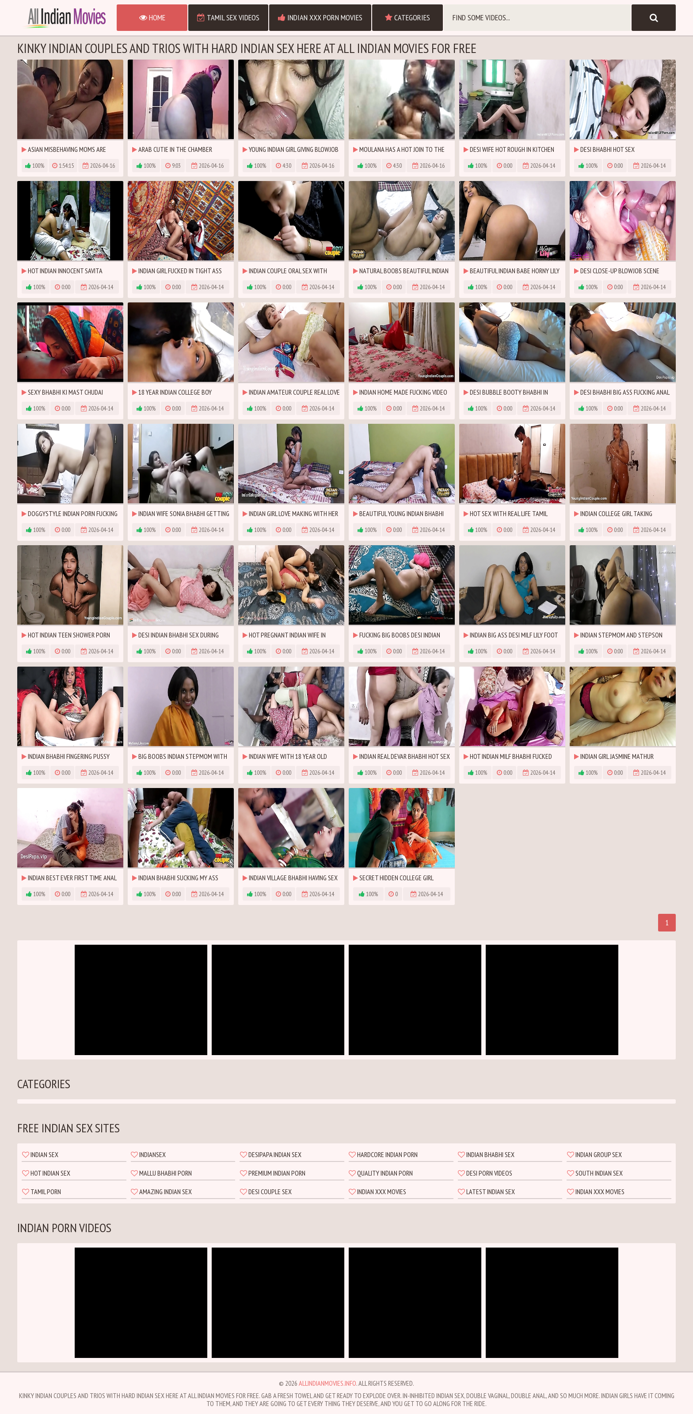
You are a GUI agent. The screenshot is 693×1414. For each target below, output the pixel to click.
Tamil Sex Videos (228, 17)
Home (152, 17)
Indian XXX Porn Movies (320, 17)
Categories (407, 17)
